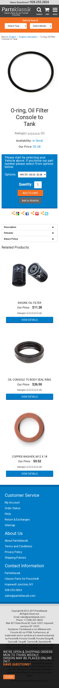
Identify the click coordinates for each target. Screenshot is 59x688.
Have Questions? (20, 2)
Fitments (8, 233)
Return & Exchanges (17, 519)
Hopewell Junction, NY (19, 584)
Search (39, 14)
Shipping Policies (15, 557)
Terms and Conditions (18, 546)
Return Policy (11, 239)
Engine (12, 37)
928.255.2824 (39, 2)
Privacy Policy (13, 552)
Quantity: (26, 184)
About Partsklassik (16, 540)
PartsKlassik (12, 573)
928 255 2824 (13, 590)
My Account (12, 502)
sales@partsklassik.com (20, 595)
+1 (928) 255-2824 (33, 620)
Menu (55, 14)
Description (10, 227)
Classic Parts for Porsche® (22, 578)
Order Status (12, 508)
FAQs (8, 513)
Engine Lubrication (28, 37)
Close (9, 676)
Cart (47, 14)
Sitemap (10, 525)
